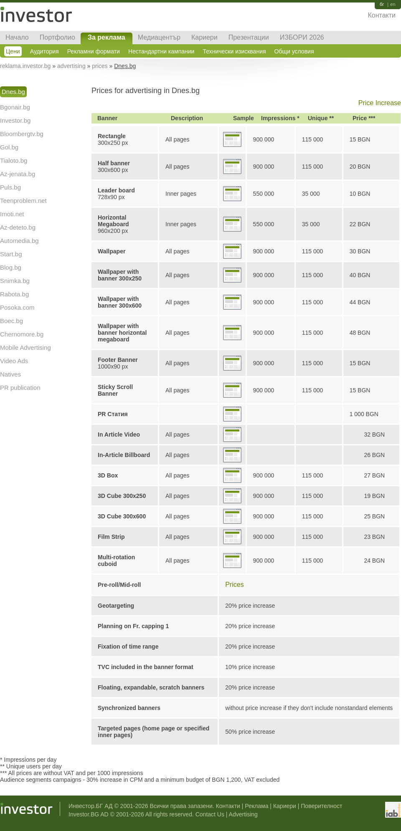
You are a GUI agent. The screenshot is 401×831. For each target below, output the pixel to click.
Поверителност (321, 806)
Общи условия (294, 51)
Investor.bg (15, 120)
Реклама (256, 806)
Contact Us (209, 814)
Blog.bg (10, 267)
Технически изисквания (234, 51)
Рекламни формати (93, 51)
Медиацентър (159, 37)
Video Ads (14, 360)
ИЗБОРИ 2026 (302, 37)
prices (99, 66)
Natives (10, 374)
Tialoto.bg (13, 160)
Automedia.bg (19, 240)
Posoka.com (17, 307)
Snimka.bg (15, 280)
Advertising (243, 814)
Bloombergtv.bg (21, 133)
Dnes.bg (13, 91)
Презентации (248, 37)
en (392, 4)
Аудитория (44, 51)
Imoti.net (12, 213)
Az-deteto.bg (18, 227)
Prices (234, 584)
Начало (17, 37)
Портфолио (57, 37)
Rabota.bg (14, 294)
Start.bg (11, 254)
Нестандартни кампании (161, 51)
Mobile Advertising (25, 347)
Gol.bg (9, 147)
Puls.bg (10, 187)
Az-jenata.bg (17, 173)
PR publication (20, 387)
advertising (71, 66)
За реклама (106, 37)
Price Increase (379, 102)
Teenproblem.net (23, 200)
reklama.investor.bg (25, 66)
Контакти (382, 15)
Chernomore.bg (21, 334)
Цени (13, 51)
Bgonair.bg (15, 107)
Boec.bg (11, 320)
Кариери (204, 37)
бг (382, 4)
